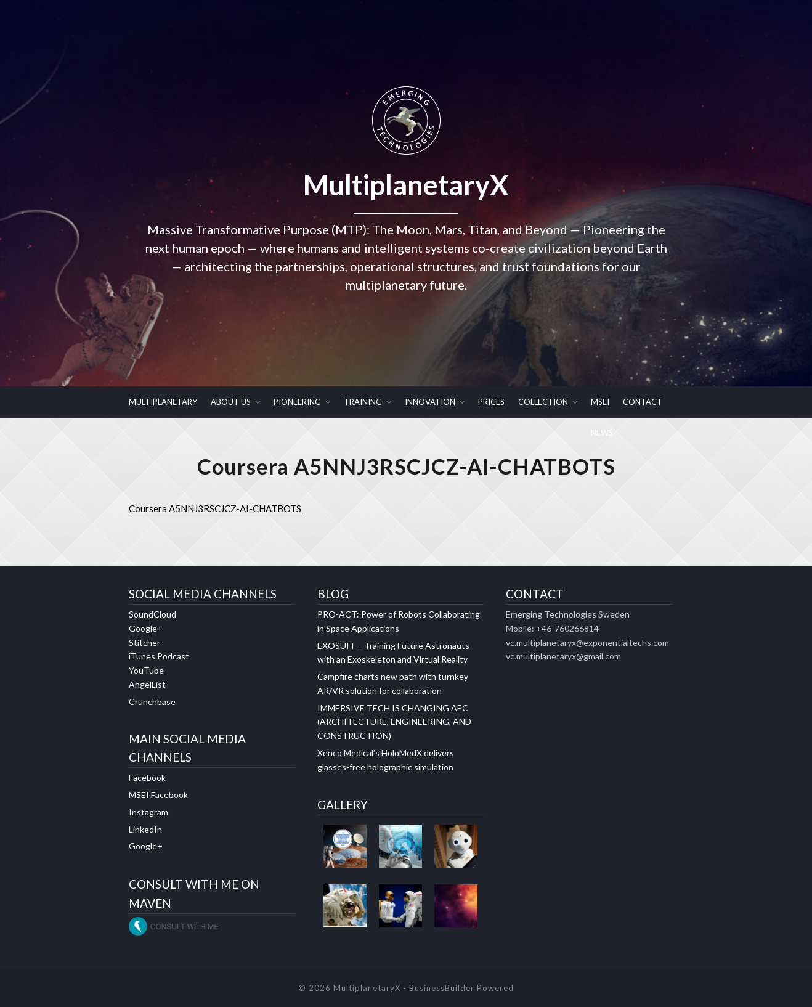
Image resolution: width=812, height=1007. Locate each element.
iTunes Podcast (159, 656)
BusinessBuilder (441, 988)
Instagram (148, 812)
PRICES (491, 402)
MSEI (600, 402)
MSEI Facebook (158, 795)
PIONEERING (297, 402)
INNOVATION (430, 402)
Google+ (146, 629)
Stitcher (144, 642)
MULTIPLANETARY (163, 402)
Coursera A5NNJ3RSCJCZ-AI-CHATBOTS (215, 509)
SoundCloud (152, 615)
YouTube (146, 671)
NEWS (602, 433)
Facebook (147, 778)
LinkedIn (145, 829)
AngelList (147, 685)
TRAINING (363, 402)
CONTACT (642, 402)
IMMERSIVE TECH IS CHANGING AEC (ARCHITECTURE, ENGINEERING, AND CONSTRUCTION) (394, 722)
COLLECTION (543, 402)
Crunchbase (152, 701)
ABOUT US (231, 402)
